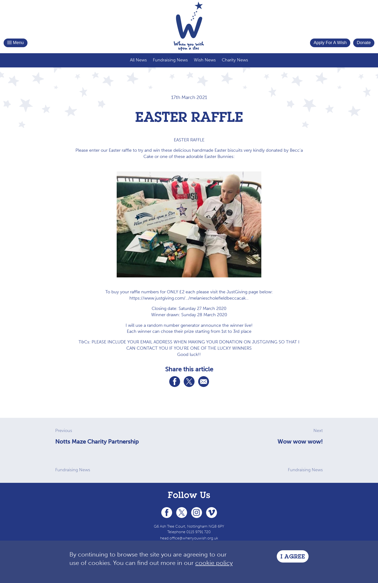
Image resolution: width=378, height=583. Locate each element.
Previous (63, 430)
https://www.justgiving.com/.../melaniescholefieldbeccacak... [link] (189, 298)
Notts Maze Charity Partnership (97, 441)
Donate (364, 42)
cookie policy (214, 563)
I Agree (292, 557)
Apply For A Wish (330, 42)
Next (318, 430)
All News (138, 60)
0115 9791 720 (198, 532)
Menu (15, 42)
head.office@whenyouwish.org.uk (189, 538)
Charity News (235, 60)
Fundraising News (170, 60)
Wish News (205, 60)
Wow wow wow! (300, 441)
